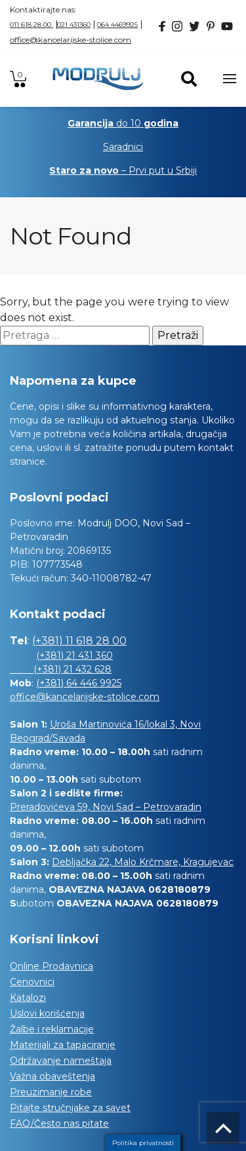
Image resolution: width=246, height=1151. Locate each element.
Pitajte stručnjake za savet (70, 1108)
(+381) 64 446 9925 (78, 683)
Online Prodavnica (51, 966)
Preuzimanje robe (51, 1092)
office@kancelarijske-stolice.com (70, 40)
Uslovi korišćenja (47, 1013)
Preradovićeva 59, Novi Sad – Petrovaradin (105, 807)
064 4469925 (117, 24)
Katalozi (28, 998)
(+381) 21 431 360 (74, 655)
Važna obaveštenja (52, 1076)
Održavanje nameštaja (61, 1060)
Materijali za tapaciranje (62, 1045)
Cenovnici (32, 982)
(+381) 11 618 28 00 (79, 640)
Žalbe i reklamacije (52, 1029)
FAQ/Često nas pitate (59, 1123)
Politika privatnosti (143, 1143)
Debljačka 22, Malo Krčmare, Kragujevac (143, 862)
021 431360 (74, 24)
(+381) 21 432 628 (61, 669)
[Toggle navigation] (229, 79)
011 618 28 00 (31, 24)
